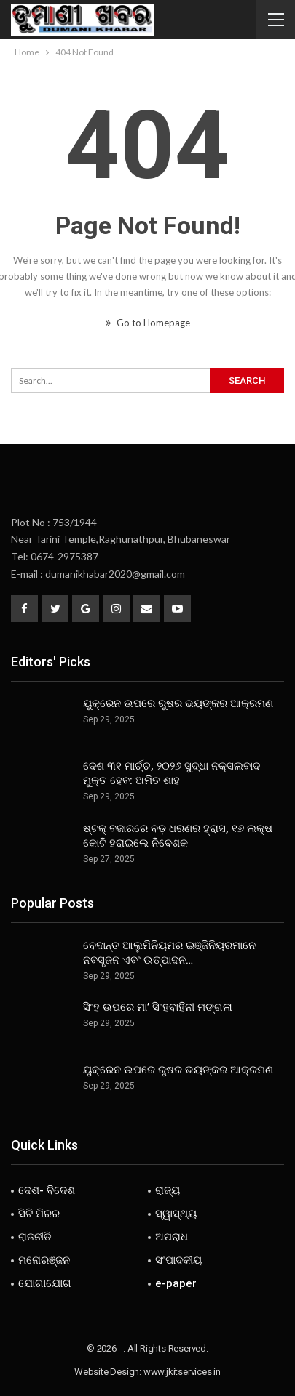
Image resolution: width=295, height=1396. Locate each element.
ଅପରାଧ (171, 1236)
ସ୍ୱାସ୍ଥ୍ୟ (176, 1213)
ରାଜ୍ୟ (167, 1190)
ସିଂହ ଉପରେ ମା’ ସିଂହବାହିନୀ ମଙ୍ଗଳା (157, 1007)
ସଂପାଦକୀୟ (178, 1260)
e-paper (176, 1283)
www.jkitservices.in (182, 1371)
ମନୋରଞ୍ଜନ (44, 1260)
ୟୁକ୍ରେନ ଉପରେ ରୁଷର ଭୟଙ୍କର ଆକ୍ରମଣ (178, 703)
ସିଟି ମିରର (39, 1213)
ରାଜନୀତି (35, 1236)
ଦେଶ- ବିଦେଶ (46, 1190)
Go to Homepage (148, 322)
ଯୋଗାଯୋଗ (44, 1283)
